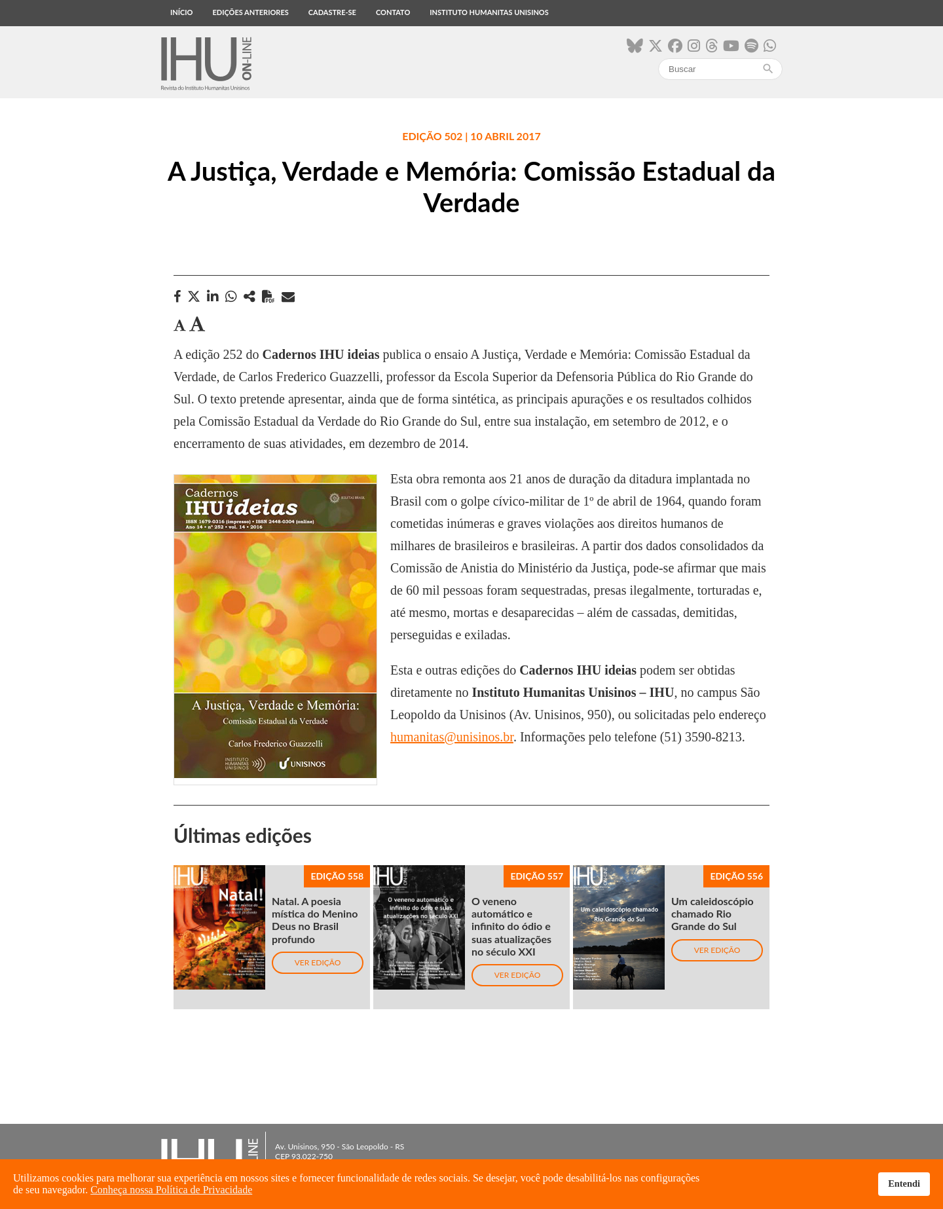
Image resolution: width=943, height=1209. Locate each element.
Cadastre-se (332, 12)
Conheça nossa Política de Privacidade (171, 1189)
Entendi (904, 1183)
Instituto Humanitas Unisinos (489, 12)
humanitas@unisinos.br (451, 737)
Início (181, 12)
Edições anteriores (250, 12)
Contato (393, 12)
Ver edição (318, 962)
